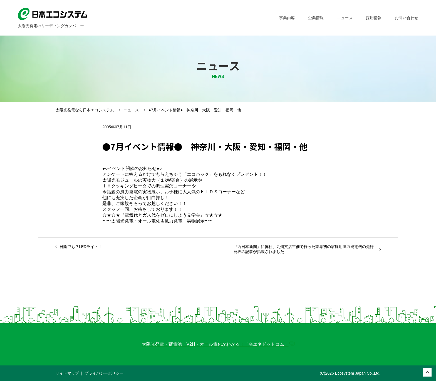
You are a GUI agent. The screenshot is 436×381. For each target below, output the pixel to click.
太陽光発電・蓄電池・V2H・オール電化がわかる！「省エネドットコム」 (215, 344)
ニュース (131, 110)
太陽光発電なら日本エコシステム (85, 110)
